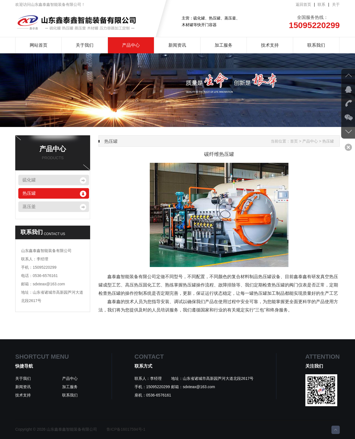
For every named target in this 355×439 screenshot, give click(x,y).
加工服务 (223, 45)
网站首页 (38, 45)
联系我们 (316, 45)
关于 (336, 4)
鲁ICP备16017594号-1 (125, 429)
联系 (321, 4)
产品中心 (131, 45)
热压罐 (29, 193)
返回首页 (303, 4)
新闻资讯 (177, 45)
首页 (294, 141)
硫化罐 (29, 180)
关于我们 (84, 45)
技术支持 (270, 45)
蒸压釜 (29, 206)
